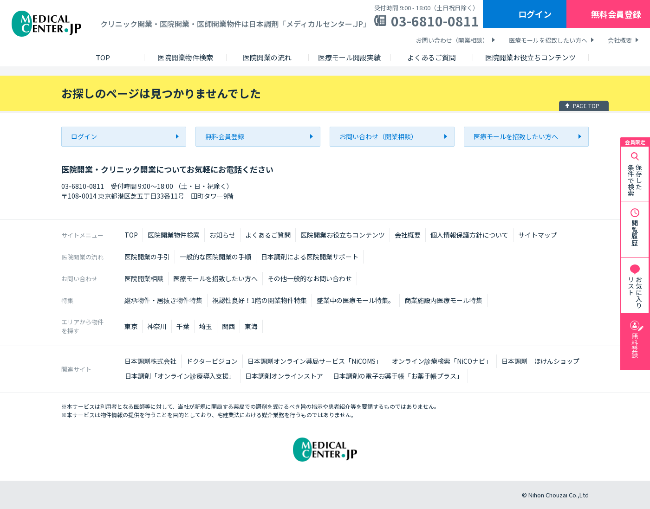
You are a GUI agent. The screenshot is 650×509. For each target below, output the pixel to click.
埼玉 (205, 326)
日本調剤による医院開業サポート (309, 256)
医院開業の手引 (147, 256)
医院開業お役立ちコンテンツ (342, 234)
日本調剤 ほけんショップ (540, 361)
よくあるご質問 (268, 234)
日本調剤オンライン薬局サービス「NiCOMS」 (314, 361)
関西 (228, 326)
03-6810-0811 (435, 20)
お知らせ (222, 234)
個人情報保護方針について (469, 234)
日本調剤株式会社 (150, 361)
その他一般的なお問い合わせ (309, 278)
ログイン (535, 14)
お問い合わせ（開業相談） (452, 40)
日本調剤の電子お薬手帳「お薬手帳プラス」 (398, 375)
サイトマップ (537, 234)
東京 (130, 326)
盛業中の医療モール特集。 (356, 300)
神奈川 (157, 326)
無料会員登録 (616, 14)
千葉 (182, 326)
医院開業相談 (143, 278)
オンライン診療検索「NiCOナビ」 (442, 361)
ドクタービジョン (212, 361)
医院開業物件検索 (174, 234)
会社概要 (620, 40)
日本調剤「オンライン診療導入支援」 (180, 375)
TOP (131, 234)
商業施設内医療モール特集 (443, 300)
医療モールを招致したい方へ (548, 40)
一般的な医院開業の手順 (215, 256)
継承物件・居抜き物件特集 (163, 300)
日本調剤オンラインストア (284, 375)
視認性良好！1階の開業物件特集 (259, 300)
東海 (251, 326)
